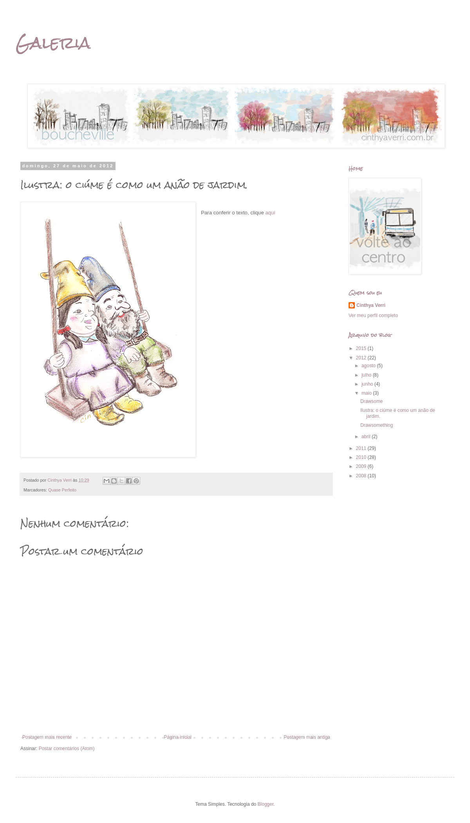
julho (367, 375)
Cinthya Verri (370, 305)
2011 (362, 448)
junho (368, 384)
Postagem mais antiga (307, 737)
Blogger (266, 804)
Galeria (53, 42)
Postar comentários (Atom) (67, 748)
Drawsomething (376, 425)
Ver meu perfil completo (373, 315)
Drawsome (371, 401)
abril (367, 436)
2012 (362, 358)
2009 (362, 466)
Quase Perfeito (62, 490)
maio (367, 393)
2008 (362, 476)
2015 (362, 348)
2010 (362, 457)
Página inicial (178, 737)
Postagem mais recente (47, 737)
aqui (270, 213)
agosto (369, 365)
